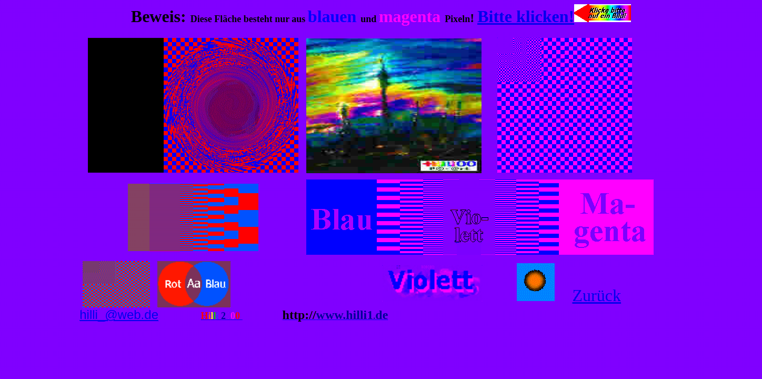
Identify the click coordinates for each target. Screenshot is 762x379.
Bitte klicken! (525, 16)
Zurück (596, 295)
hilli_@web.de (118, 314)
